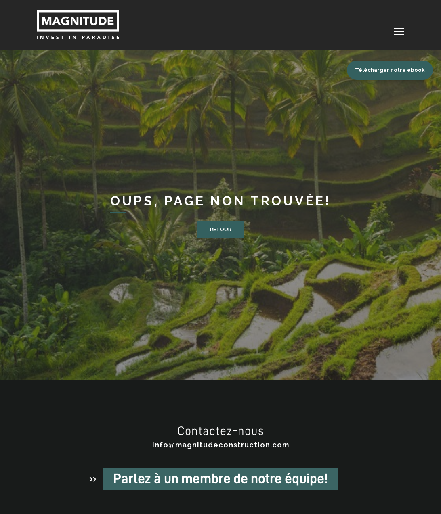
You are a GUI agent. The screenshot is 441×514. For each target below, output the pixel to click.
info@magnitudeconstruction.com (220, 445)
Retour (220, 229)
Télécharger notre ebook (390, 70)
